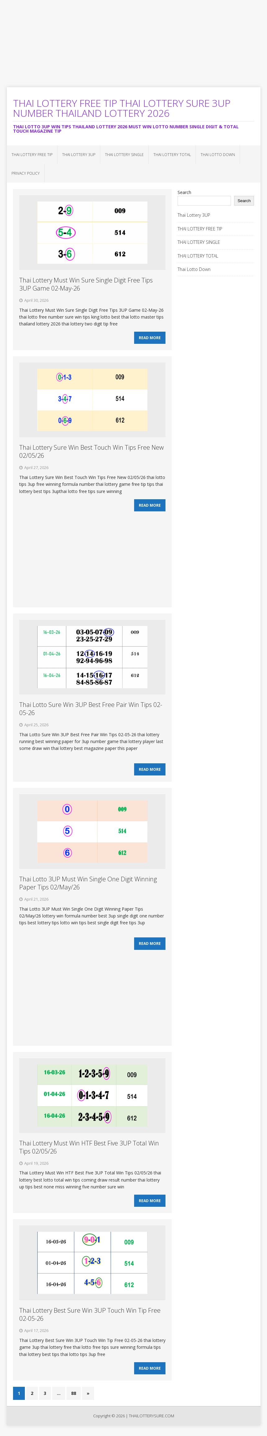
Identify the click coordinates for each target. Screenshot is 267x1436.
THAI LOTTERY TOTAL (172, 154)
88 (73, 1401)
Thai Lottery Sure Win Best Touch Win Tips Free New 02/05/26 (91, 453)
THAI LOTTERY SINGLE (124, 154)
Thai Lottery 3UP (78, 154)
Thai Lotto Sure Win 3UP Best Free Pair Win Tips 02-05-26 (90, 711)
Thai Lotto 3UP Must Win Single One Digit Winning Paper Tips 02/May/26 (88, 887)
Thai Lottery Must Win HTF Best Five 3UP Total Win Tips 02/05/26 (89, 1152)
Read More (150, 339)
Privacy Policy (25, 173)
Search (184, 192)
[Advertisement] (133, 43)
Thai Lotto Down (218, 154)
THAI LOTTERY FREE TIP (31, 154)
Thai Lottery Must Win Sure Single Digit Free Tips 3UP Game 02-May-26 (86, 284)
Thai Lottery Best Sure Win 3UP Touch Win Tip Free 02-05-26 (90, 1321)
